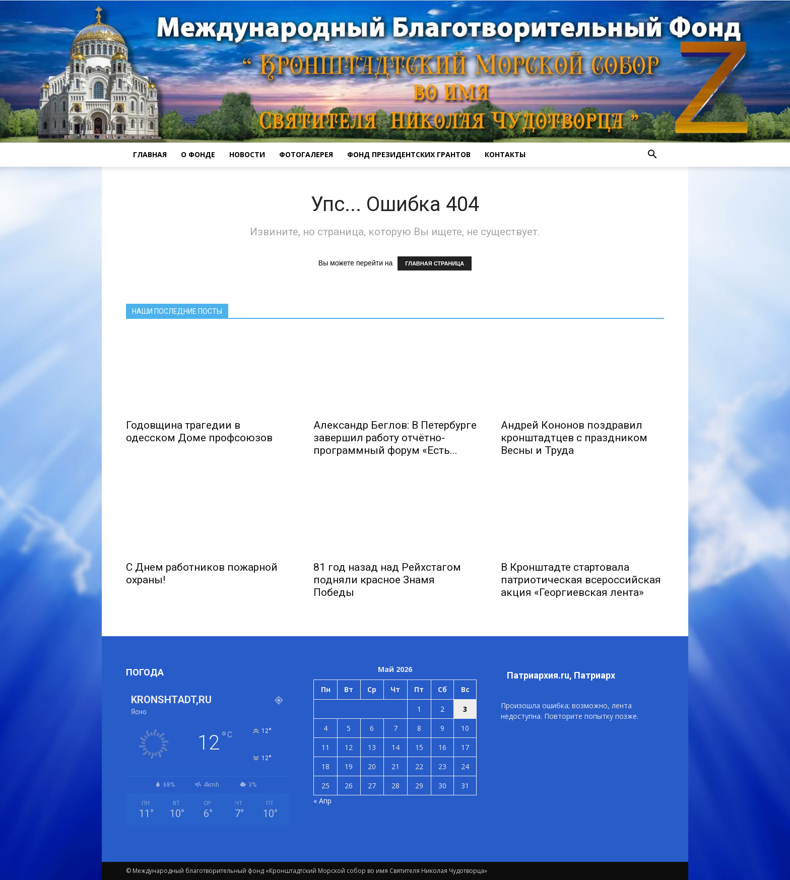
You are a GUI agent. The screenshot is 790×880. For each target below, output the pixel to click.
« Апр (322, 800)
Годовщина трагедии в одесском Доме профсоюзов (199, 431)
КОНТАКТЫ (505, 154)
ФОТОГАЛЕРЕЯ (306, 154)
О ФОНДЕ (198, 154)
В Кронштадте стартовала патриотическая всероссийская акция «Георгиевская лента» (581, 579)
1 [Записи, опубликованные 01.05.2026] (419, 709)
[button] (652, 155)
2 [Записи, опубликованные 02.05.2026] (442, 709)
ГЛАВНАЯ (150, 154)
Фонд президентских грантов (409, 154)
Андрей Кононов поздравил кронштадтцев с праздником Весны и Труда (574, 437)
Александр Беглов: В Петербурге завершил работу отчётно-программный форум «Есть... (395, 437)
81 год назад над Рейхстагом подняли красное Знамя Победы (387, 579)
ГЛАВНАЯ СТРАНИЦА (434, 263)
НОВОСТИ (247, 154)
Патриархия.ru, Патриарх (561, 675)
